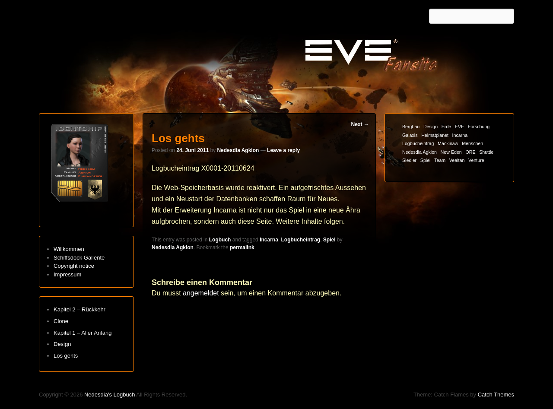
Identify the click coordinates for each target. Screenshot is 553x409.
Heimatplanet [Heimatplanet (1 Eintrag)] (434, 135)
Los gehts (66, 355)
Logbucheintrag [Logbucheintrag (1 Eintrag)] (418, 143)
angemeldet (201, 293)
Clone (61, 321)
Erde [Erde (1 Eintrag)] (446, 126)
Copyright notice (74, 266)
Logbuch (220, 240)
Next (360, 124)
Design (62, 344)
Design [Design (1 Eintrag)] (430, 126)
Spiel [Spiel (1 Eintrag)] (425, 160)
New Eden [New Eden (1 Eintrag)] (451, 152)
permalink (242, 247)
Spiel (329, 240)
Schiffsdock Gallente (79, 257)
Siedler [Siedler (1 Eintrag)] (409, 160)
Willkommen (69, 249)
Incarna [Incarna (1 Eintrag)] (460, 135)
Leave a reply (283, 150)
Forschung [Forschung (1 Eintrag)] (478, 126)
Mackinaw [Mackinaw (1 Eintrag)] (448, 143)
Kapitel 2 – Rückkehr (79, 309)
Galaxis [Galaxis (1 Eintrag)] (410, 135)
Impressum (67, 274)
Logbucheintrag (300, 240)
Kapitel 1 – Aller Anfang (82, 333)
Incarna (269, 240)
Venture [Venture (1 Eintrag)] (476, 160)
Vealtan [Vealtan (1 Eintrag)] (457, 160)
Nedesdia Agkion (238, 150)
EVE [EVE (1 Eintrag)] (459, 126)
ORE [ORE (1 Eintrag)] (470, 152)
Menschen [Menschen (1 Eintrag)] (472, 143)
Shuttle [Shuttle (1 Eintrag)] (486, 152)
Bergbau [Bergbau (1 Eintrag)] (411, 126)
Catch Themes (496, 394)
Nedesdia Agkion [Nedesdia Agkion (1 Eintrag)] (419, 152)
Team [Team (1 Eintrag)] (439, 160)
